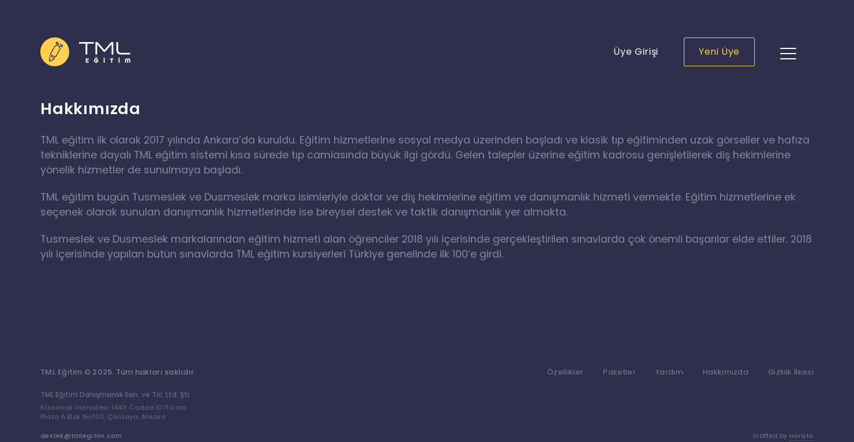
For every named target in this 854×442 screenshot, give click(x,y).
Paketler (619, 372)
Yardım (669, 372)
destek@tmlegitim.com (81, 435)
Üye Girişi (635, 52)
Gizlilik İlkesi (791, 372)
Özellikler (565, 372)
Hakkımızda (725, 372)
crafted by (783, 436)
